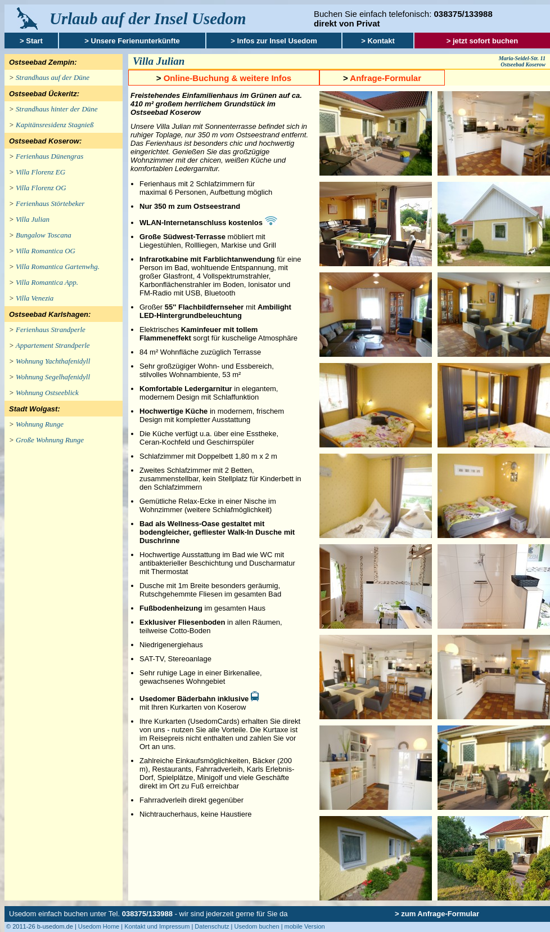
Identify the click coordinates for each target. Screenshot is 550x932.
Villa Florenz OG (41, 187)
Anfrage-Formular (385, 78)
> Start (31, 41)
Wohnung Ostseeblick (47, 392)
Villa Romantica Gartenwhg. (58, 266)
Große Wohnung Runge (50, 440)
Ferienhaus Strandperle (50, 329)
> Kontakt (378, 41)
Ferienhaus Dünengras (49, 156)
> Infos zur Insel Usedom (274, 41)
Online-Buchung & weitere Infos (228, 78)
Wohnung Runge (40, 424)
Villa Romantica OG (45, 251)
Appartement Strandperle (53, 345)
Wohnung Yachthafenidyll (53, 361)
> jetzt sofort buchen (482, 41)
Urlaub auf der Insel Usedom (147, 19)
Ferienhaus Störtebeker (50, 203)
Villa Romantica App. (47, 282)
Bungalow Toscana (43, 235)
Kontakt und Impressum (157, 926)
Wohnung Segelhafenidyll (53, 377)
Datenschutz (212, 926)
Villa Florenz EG (40, 172)
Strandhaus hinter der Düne (57, 109)
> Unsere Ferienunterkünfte (131, 41)
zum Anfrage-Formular (440, 913)
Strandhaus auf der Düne (52, 77)
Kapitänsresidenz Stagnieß (55, 124)
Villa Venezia (34, 298)
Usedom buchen (256, 926)
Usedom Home (98, 926)
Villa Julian (32, 219)
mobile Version (305, 926)
